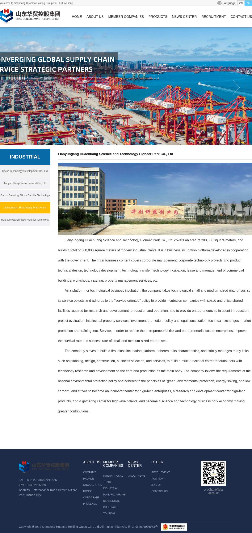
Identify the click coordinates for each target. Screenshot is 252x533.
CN (241, 3)
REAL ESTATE (111, 500)
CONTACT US (241, 16)
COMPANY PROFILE (89, 475)
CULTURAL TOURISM (109, 510)
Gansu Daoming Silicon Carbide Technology (25, 195)
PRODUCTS (157, 16)
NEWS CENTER (184, 16)
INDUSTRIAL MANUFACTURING (114, 491)
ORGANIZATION (92, 485)
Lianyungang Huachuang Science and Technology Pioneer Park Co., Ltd (25, 213)
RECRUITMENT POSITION (159, 475)
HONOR (88, 491)
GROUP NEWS (136, 475)
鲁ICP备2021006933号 (143, 526)
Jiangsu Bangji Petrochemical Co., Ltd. (25, 183)
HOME (77, 16)
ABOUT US (95, 16)
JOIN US (156, 485)
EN (248, 3)
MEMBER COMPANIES (126, 16)
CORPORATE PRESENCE (91, 500)
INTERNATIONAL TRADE (113, 479)
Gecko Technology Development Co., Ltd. (25, 171)
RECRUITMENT (213, 16)
